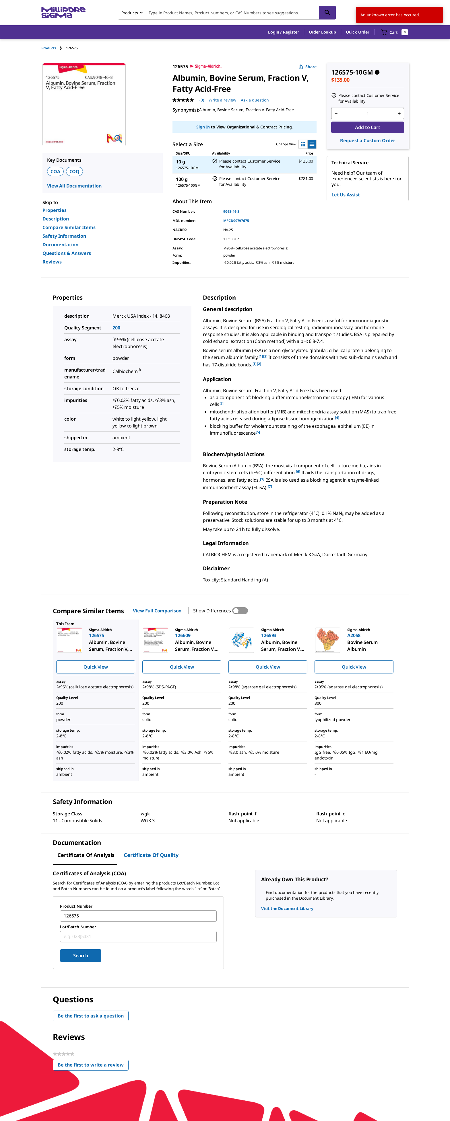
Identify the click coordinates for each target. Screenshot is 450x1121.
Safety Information (64, 236)
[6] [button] (298, 471)
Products (48, 48)
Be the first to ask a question (91, 1016)
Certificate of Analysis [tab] (86, 855)
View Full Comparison (157, 611)
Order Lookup (322, 32)
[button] (283, 32)
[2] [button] (265, 356)
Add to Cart (367, 127)
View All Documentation (74, 186)
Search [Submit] (80, 955)
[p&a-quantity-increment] (399, 113)
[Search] (327, 12)
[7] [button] (270, 486)
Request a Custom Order (367, 140)
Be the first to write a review (93, 1066)
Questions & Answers (66, 253)
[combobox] (227, 12)
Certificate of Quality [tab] (151, 855)
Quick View (96, 667)
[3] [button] (222, 403)
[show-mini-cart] (394, 32)
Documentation (60, 244)
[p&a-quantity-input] (368, 113)
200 (116, 328)
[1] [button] (261, 356)
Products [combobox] (129, 12)
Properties (54, 210)
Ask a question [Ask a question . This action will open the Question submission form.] (255, 100)
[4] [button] (337, 417)
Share (307, 66)
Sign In (203, 127)
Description (55, 219)
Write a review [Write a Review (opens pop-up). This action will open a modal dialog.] (222, 100)
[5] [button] (258, 431)
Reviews (52, 262)
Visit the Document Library (287, 908)
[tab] (53, 48)
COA (55, 171)
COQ (74, 171)
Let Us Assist (345, 195)
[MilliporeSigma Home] (63, 12)
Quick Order (357, 32)
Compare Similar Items (69, 227)
